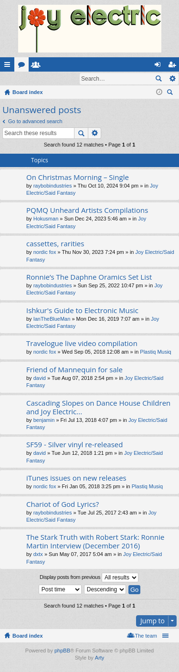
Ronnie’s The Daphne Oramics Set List (89, 277)
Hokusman (46, 219)
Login (15, 78)
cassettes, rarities (55, 244)
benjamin (44, 420)
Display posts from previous (89, 578)
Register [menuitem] (174, 66)
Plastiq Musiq (155, 352)
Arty (100, 658)
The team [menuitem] (146, 636)
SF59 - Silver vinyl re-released (74, 445)
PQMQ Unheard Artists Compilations (87, 210)
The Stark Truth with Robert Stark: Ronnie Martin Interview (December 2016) (95, 542)
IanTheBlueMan (52, 319)
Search (158, 78)
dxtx (38, 554)
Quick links (9, 66)
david (39, 378)
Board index (27, 636)
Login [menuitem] (160, 66)
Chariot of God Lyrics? (62, 504)
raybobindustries (52, 186)
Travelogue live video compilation (81, 343)
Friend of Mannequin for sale (74, 370)
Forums (23, 66)
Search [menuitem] (171, 94)
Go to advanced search (35, 122)
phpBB (62, 651)
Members (37, 66)
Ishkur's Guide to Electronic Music (82, 310)
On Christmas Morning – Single (77, 177)
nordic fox (44, 252)
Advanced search (172, 78)
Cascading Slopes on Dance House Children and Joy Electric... (98, 408)
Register (47, 78)
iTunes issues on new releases (76, 478)
